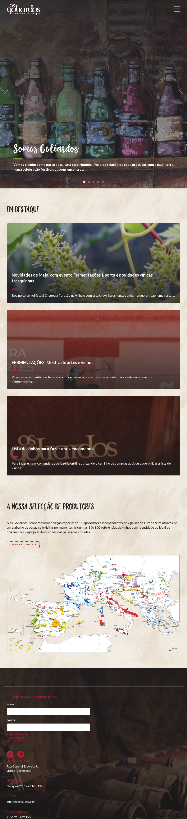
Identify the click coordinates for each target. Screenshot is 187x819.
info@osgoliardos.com (21, 801)
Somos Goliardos (45, 149)
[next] (179, 94)
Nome (10, 704)
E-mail (11, 720)
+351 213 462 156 (19, 817)
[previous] (7, 94)
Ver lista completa (23, 544)
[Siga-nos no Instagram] (20, 754)
